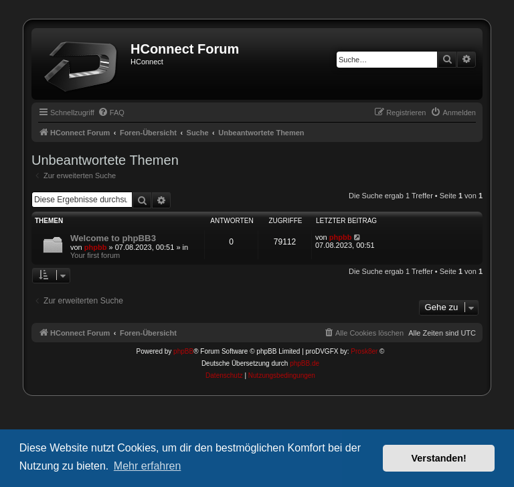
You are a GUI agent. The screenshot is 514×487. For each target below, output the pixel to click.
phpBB (183, 351)
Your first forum (95, 255)
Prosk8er (364, 351)
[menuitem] (111, 113)
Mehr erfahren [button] (147, 466)
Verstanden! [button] (439, 458)
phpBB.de (304, 363)
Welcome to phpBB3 (113, 238)
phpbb (95, 247)
